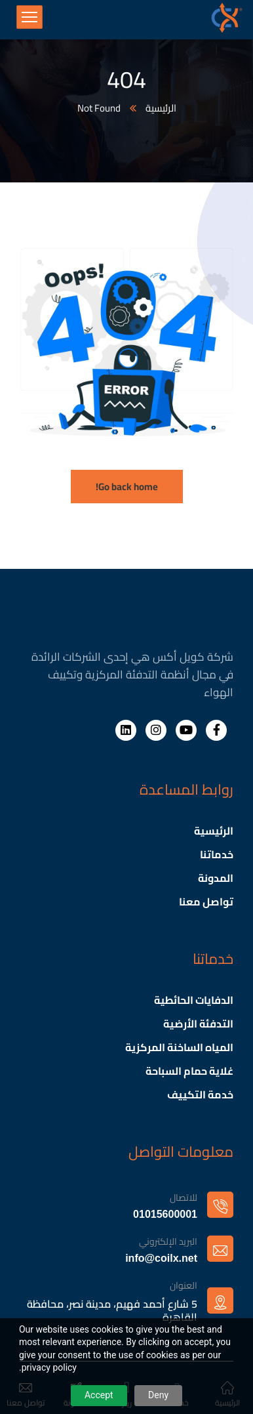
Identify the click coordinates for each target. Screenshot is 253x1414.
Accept (99, 1395)
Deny (158, 1395)
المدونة (215, 878)
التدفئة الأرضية (198, 1023)
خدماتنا (216, 854)
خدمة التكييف (200, 1094)
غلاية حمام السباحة (189, 1071)
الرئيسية (161, 108)
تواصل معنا (206, 901)
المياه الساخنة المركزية (179, 1047)
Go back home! (127, 486)
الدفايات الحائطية (193, 1000)
